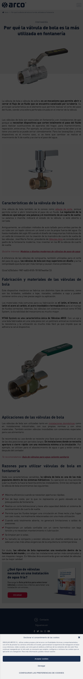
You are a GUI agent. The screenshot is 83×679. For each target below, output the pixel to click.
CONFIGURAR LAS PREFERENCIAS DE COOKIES (41, 673)
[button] (79, 637)
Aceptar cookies (41, 659)
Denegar (41, 666)
